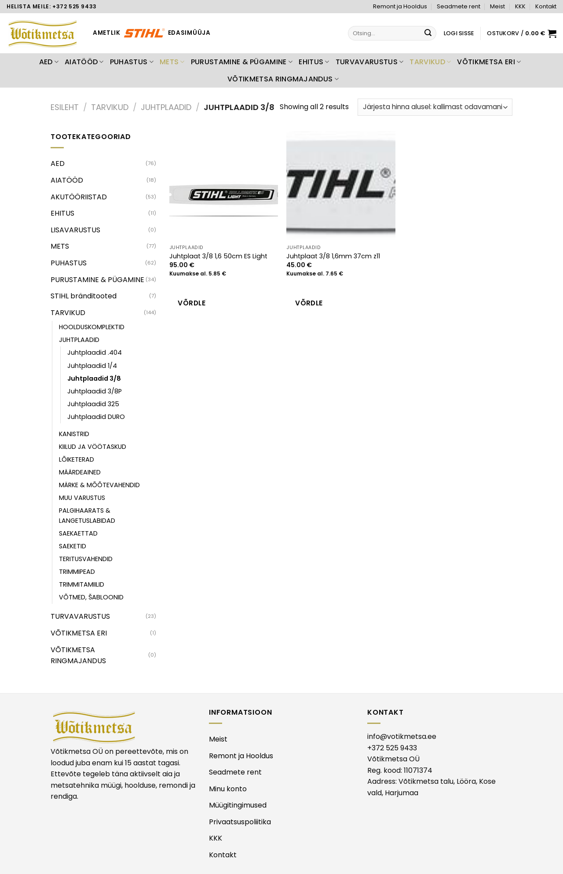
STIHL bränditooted (84, 296)
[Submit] (428, 33)
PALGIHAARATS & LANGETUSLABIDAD (87, 515)
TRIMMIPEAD (77, 571)
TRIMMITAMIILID (81, 584)
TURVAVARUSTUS (370, 62)
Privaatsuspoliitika (240, 822)
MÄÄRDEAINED (80, 472)
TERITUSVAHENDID (86, 559)
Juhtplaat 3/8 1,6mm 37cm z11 (333, 256)
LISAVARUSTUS (75, 230)
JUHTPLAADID (166, 107)
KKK (520, 6)
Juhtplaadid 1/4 (92, 365)
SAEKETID (72, 546)
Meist (497, 6)
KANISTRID (74, 434)
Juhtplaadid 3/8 (94, 378)
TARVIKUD (430, 62)
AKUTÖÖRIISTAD (79, 197)
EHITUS (314, 62)
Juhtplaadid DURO (96, 416)
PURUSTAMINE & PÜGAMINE (242, 62)
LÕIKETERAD (76, 459)
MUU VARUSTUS (82, 497)
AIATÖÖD (84, 62)
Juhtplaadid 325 (93, 404)
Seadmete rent (458, 6)
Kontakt (545, 6)
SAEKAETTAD (78, 533)
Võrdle (191, 303)
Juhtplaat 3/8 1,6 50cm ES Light (218, 256)
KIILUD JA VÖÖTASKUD (92, 446)
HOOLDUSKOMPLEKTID (91, 327)
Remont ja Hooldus (400, 6)
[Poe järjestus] (435, 107)
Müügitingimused (238, 805)
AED (48, 62)
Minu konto (228, 789)
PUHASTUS (132, 62)
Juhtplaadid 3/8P (94, 391)
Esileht (65, 107)
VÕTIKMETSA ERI (489, 62)
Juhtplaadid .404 (94, 352)
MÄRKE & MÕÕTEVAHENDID (99, 485)
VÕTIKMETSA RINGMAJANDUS (283, 79)
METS (172, 62)
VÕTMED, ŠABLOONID (91, 597)
